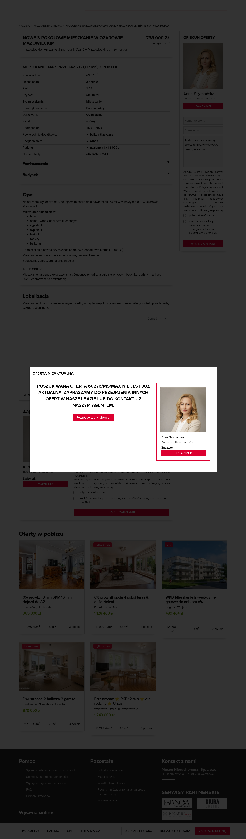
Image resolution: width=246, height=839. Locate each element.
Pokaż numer (184, 453)
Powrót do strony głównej (93, 417)
